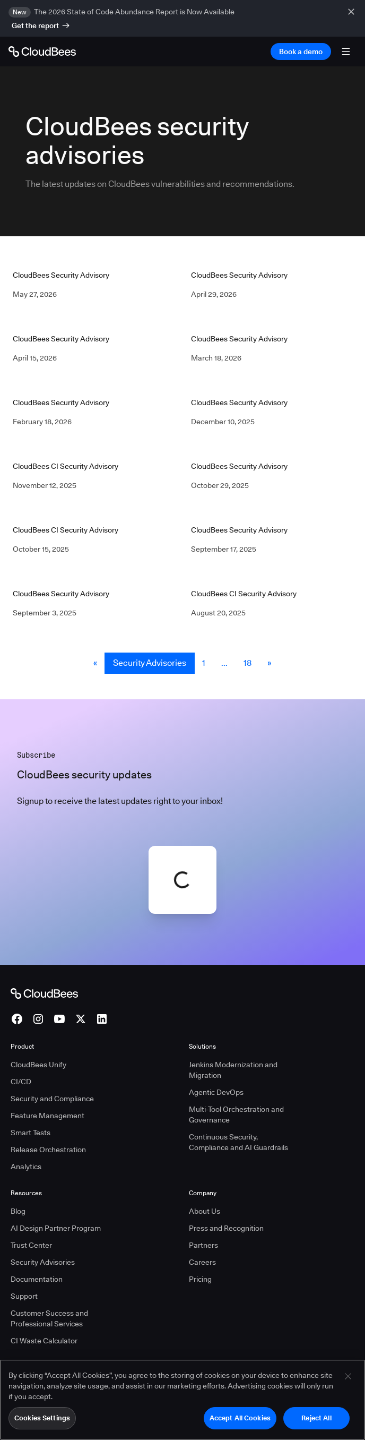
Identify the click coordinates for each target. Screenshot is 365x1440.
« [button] (95, 663)
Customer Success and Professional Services (49, 1318)
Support (24, 1296)
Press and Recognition (226, 1228)
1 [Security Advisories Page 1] (203, 663)
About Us (204, 1211)
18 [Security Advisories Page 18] (247, 663)
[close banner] (352, 18)
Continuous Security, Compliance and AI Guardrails (238, 1142)
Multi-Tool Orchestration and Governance (236, 1114)
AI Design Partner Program (56, 1228)
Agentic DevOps (216, 1092)
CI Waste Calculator (44, 1340)
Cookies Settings (42, 1423)
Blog (18, 1211)
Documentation (37, 1279)
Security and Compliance (52, 1098)
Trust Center (31, 1245)
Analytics (26, 1166)
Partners (203, 1245)
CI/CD (21, 1081)
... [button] (224, 663)
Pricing (200, 1279)
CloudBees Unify (38, 1064)
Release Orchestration (48, 1149)
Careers (202, 1262)
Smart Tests (30, 1132)
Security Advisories (149, 663)
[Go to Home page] (42, 51)
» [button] (269, 663)
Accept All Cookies (240, 1423)
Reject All (316, 1423)
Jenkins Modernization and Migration (233, 1069)
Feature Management (47, 1115)
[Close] (348, 1381)
